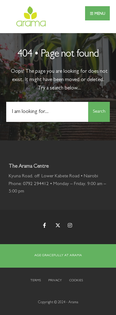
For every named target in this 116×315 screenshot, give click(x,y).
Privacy (55, 280)
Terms (35, 280)
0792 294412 (36, 184)
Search (99, 112)
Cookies (76, 280)
